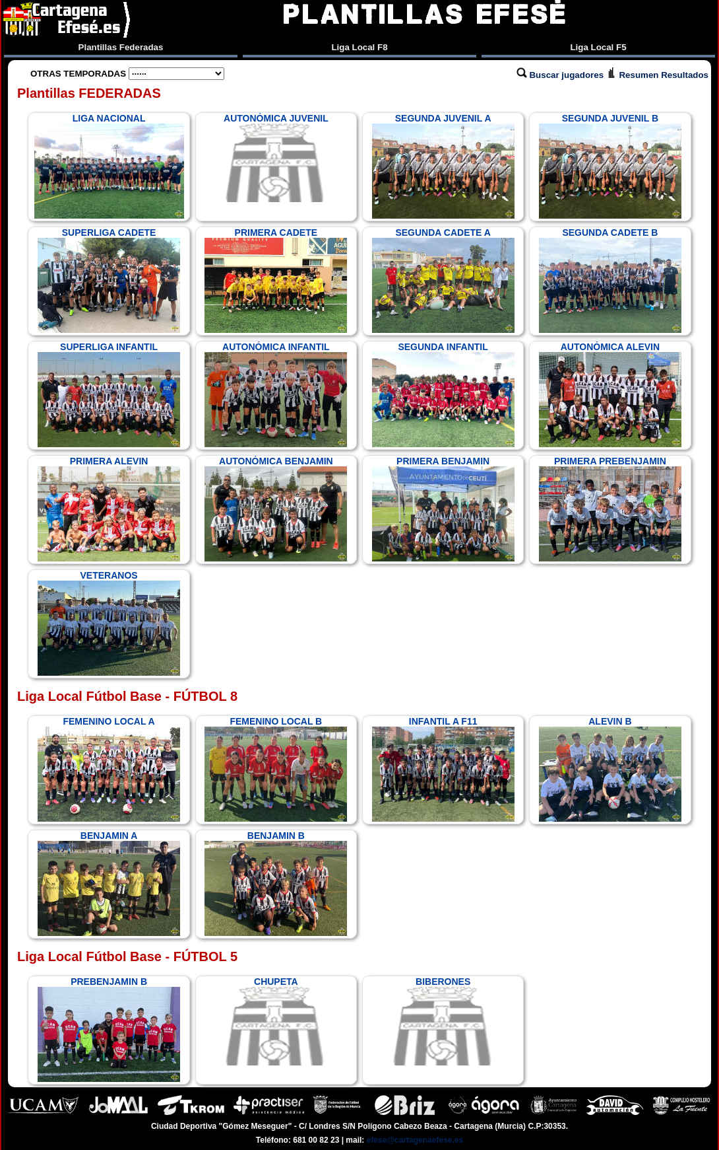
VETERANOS (109, 623)
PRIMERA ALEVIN (109, 508)
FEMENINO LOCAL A (109, 769)
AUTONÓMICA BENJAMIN (275, 508)
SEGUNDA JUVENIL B (610, 166)
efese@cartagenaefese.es (415, 1140)
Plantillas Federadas (121, 47)
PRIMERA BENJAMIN (443, 508)
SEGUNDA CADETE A (443, 280)
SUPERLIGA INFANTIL (109, 394)
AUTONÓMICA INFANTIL (275, 394)
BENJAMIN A (109, 883)
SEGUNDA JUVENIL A (443, 166)
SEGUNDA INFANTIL (443, 394)
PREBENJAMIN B (109, 1029)
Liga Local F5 (598, 47)
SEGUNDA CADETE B (610, 280)
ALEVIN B (610, 769)
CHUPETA (275, 1021)
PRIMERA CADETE (275, 280)
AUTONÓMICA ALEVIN (610, 394)
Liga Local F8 (359, 47)
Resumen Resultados (657, 75)
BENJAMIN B (275, 883)
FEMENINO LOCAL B (275, 769)
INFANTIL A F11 (443, 769)
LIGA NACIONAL (109, 166)
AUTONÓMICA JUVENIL (275, 158)
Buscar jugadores (561, 75)
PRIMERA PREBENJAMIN (610, 508)
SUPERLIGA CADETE (109, 280)
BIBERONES (443, 1021)
